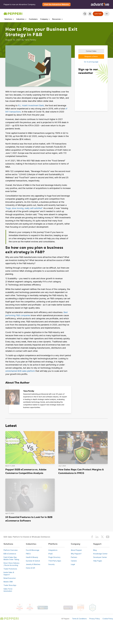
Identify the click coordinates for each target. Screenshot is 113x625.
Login (90, 13)
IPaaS (50, 554)
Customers (33, 19)
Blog (95, 550)
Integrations (52, 550)
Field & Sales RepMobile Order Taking (11, 558)
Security (51, 564)
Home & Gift (30, 568)
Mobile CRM (8, 582)
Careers (74, 561)
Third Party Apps (54, 561)
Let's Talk (98, 14)
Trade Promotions (10, 569)
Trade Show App (10, 585)
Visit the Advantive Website (56, 4)
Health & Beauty (32, 557)
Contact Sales (91, 51)
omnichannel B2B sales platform (20, 371)
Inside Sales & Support (9, 573)
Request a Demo (91, 56)
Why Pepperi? (76, 554)
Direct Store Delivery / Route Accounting (12, 564)
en (107, 14)
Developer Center (100, 557)
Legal (73, 564)
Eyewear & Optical (33, 561)
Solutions (9, 19)
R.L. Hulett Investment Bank (31, 105)
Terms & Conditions (79, 619)
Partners (74, 557)
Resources (57, 19)
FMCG (28, 554)
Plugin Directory (54, 557)
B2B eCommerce (10, 554)
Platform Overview (10, 550)
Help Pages (97, 561)
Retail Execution (10, 578)
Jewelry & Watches (33, 564)
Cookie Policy (108, 619)
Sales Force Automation (8, 590)
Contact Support (84, 13)
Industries (21, 19)
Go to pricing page (91, 62)
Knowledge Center (100, 554)
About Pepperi (76, 550)
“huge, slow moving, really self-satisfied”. (24, 208)
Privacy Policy (94, 619)
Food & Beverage (32, 550)
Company (45, 19)
